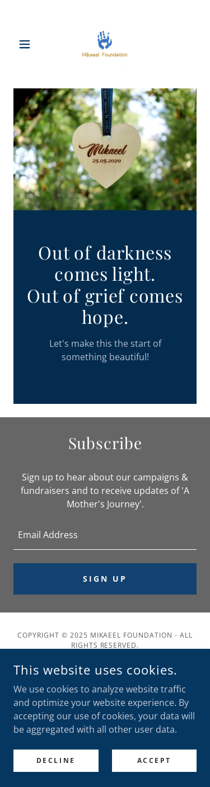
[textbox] (105, 535)
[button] (27, 44)
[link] (105, 44)
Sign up (105, 578)
